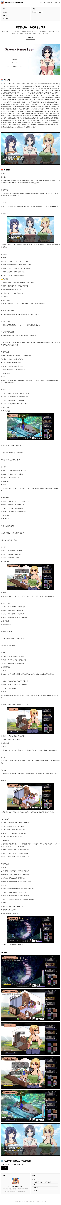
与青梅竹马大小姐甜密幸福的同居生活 (41, 1182)
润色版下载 (57, 2)
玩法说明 (42, 2)
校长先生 (34, 1179)
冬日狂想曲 (35, 1188)
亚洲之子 (34, 1191)
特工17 (34, 1185)
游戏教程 (49, 2)
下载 (5, 1168)
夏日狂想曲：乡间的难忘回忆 (12, 3)
